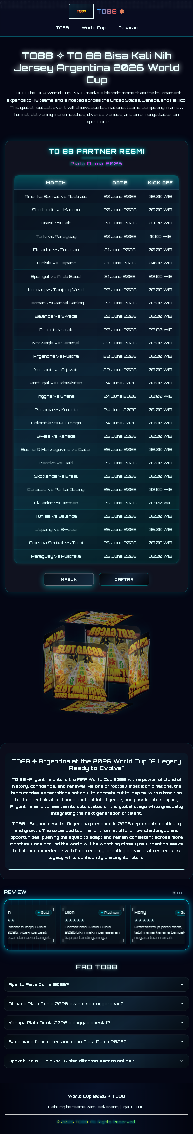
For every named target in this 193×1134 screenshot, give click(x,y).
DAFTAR (124, 579)
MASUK (69, 579)
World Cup (94, 27)
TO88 (62, 27)
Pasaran (128, 27)
